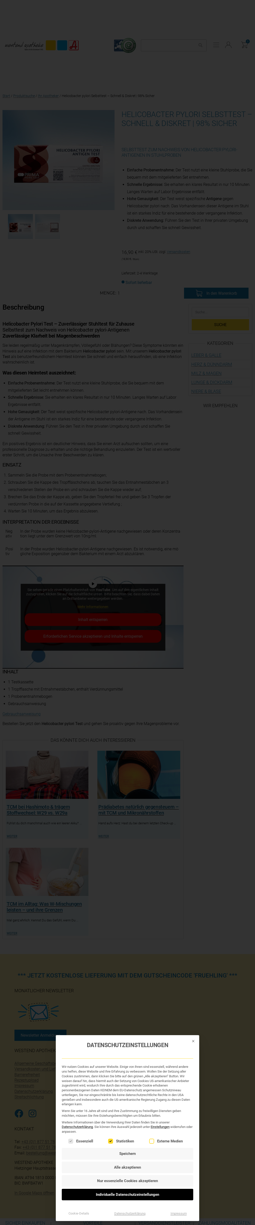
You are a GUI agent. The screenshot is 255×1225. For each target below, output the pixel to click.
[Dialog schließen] (193, 1022)
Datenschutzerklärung (77, 1107)
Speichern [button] (127, 1134)
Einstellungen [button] (160, 1107)
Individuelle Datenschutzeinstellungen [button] (127, 1175)
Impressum (179, 1194)
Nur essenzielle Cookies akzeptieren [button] (127, 1161)
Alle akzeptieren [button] (127, 1148)
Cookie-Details (78, 1194)
